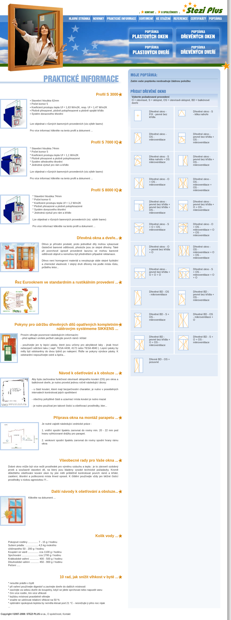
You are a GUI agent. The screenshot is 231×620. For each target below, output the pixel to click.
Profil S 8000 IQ (104, 190)
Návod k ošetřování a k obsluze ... (88, 373)
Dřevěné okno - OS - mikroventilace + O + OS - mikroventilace (203, 252)
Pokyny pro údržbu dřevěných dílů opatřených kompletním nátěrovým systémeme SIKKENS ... (66, 327)
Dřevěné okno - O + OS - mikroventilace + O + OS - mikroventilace (203, 230)
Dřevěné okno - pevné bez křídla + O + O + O (159, 272)
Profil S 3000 (107, 94)
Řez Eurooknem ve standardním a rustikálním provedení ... (66, 282)
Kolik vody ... (106, 536)
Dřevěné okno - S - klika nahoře (203, 113)
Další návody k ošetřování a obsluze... (84, 491)
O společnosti (54, 614)
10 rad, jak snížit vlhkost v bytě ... (89, 577)
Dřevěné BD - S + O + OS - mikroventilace (203, 339)
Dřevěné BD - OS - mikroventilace (159, 293)
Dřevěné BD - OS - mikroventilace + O (203, 317)
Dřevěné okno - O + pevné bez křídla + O (159, 249)
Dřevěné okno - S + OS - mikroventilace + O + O (203, 273)
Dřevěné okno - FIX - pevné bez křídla (158, 114)
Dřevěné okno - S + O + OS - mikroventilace (159, 227)
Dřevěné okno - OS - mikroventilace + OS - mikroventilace (202, 185)
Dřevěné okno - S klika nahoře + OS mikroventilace (159, 159)
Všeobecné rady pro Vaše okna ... (89, 460)
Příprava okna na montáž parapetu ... (86, 418)
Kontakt (67, 614)
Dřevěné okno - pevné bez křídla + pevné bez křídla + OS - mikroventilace (159, 207)
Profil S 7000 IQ (104, 142)
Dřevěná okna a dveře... (97, 238)
